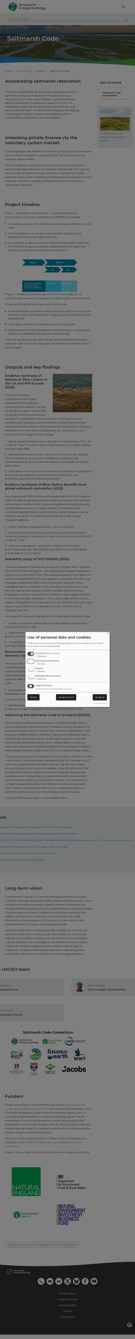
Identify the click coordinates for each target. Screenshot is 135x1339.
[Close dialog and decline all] (108, 633)
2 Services (40, 656)
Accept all (99, 697)
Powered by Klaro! (100, 703)
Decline (33, 697)
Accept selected (66, 697)
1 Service (40, 664)
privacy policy (54, 646)
